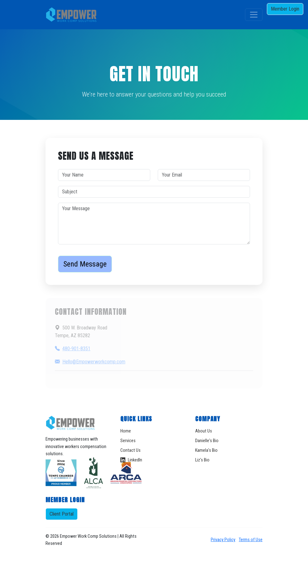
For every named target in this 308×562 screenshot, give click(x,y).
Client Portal (62, 514)
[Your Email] (204, 175)
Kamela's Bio (206, 450)
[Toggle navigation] (253, 14)
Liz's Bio (202, 460)
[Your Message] (154, 223)
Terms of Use (250, 539)
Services (128, 440)
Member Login (285, 9)
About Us (203, 431)
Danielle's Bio (207, 440)
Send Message (85, 264)
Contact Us (130, 450)
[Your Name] (104, 175)
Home (125, 431)
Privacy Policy (223, 539)
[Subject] (154, 192)
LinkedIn (131, 460)
